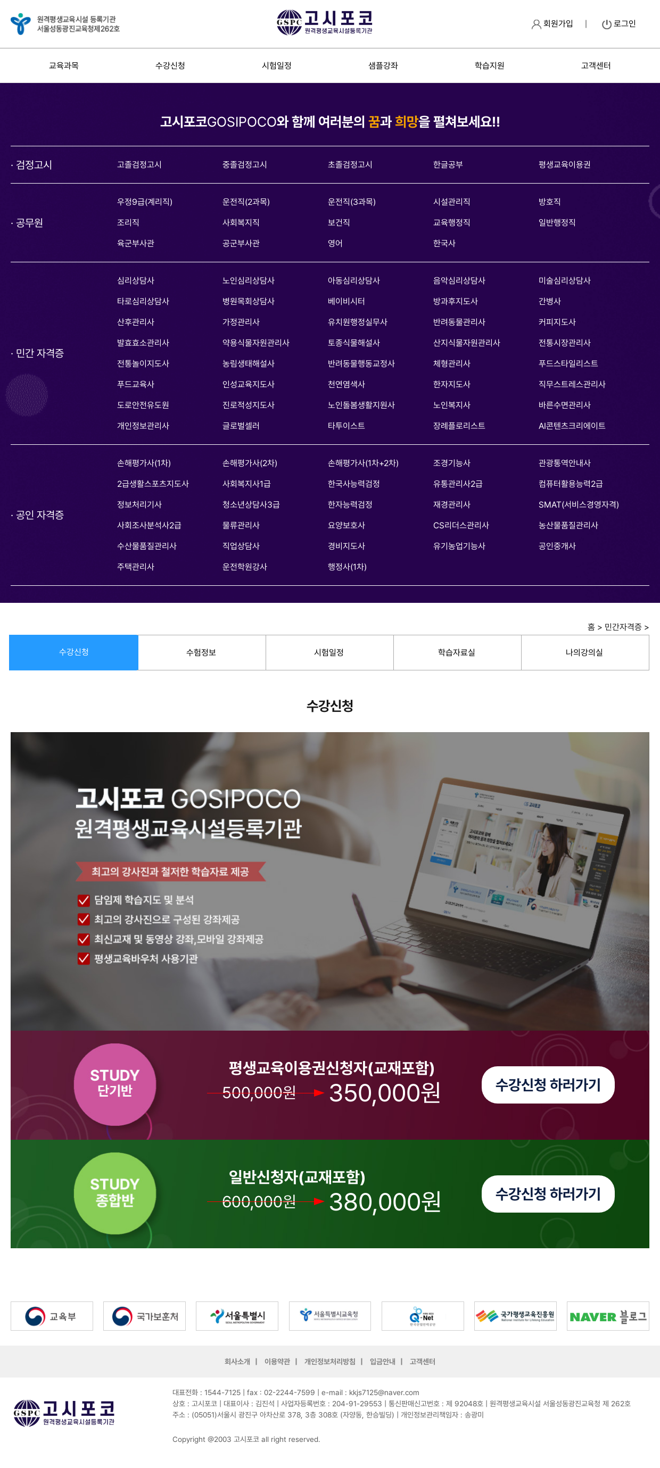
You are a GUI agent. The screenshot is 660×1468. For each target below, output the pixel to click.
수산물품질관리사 (147, 546)
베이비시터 (346, 301)
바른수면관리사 (565, 405)
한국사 (444, 243)
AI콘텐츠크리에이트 (572, 426)
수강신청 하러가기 (548, 1085)
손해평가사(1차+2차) (363, 463)
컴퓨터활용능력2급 (571, 484)
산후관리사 (135, 322)
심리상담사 (135, 281)
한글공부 (448, 165)
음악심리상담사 (459, 281)
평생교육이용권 (565, 165)
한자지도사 (452, 384)
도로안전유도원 (143, 405)
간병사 (550, 301)
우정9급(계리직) (144, 202)
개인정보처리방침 (330, 1361)
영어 (335, 243)
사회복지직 (241, 223)
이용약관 (277, 1361)
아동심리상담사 (354, 281)
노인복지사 (452, 405)
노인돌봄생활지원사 (361, 405)
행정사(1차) (347, 567)
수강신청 (170, 66)
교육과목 (64, 66)
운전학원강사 (244, 567)
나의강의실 (584, 653)
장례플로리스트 (459, 426)
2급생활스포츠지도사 (153, 484)
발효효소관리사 (143, 343)
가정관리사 (241, 322)
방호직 (550, 202)
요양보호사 (346, 525)
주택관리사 (135, 567)
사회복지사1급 (246, 484)
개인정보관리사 (143, 426)
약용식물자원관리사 (256, 343)
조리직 (128, 223)
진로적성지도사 (248, 405)
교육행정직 (452, 223)
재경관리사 (452, 505)
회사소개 (237, 1361)
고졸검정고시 (139, 165)
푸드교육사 (135, 384)
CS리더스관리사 (461, 525)
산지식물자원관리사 (466, 343)
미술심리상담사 (565, 281)
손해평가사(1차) (144, 463)
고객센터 (596, 66)
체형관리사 (452, 364)
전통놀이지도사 (143, 364)
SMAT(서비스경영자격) (579, 505)
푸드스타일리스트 (568, 364)
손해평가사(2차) (249, 463)
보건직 (339, 223)
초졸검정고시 (350, 165)
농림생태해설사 (248, 364)
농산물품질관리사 (568, 525)
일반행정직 (557, 223)
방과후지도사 (455, 301)
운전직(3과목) (352, 202)
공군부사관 (241, 243)
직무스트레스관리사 (572, 384)
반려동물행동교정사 (361, 364)
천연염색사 (346, 384)
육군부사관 (135, 243)
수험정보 (201, 653)
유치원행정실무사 (357, 322)
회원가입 (552, 24)
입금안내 (382, 1361)
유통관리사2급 (458, 484)
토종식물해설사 (354, 343)
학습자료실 (456, 653)
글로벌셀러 (241, 426)
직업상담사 (241, 546)
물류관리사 (241, 525)
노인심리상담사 (248, 281)
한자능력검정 (350, 505)
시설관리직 (452, 202)
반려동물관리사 (459, 322)
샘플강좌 (383, 66)
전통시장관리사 (565, 343)
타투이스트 (346, 426)
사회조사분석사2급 (149, 525)
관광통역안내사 (565, 463)
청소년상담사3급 (251, 505)
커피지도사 (557, 322)
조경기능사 (452, 463)
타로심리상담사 (143, 301)
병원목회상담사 (248, 301)
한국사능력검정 (354, 484)
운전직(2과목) (246, 202)
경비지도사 (346, 546)
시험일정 (277, 66)
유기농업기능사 (459, 546)
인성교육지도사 (248, 384)
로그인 (619, 24)
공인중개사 (557, 546)
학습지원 (490, 66)
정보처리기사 (139, 505)
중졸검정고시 (244, 165)
